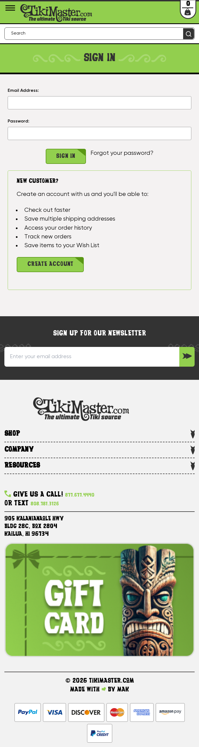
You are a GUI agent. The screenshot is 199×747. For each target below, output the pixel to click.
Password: (18, 121)
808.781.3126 (45, 504)
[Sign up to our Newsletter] (187, 357)
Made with (88, 690)
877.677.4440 (79, 495)
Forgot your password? (122, 153)
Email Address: (23, 91)
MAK (123, 690)
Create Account (50, 264)
